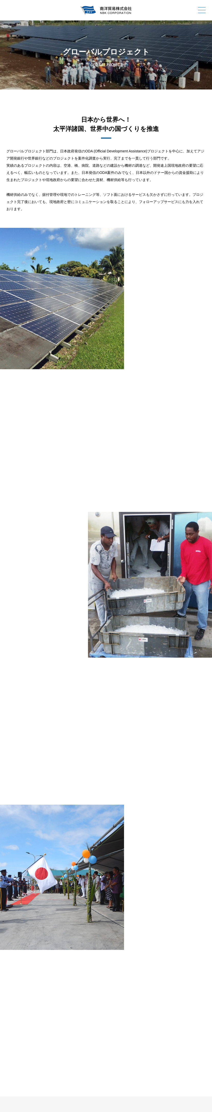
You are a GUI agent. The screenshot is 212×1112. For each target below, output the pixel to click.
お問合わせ (125, 1037)
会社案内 (87, 1027)
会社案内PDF (163, 1037)
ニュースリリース (48, 1037)
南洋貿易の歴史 (125, 1027)
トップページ (48, 1027)
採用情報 (87, 1037)
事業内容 (164, 1027)
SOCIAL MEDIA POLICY (161, 1092)
